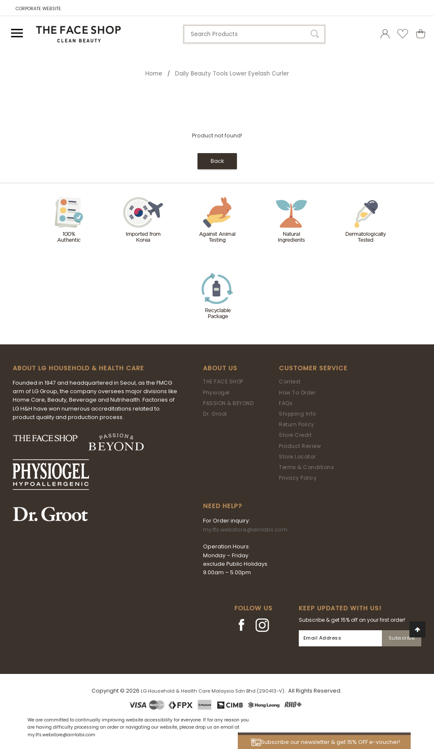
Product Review (300, 446)
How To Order (297, 392)
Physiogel (216, 392)
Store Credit (295, 435)
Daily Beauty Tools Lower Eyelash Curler (232, 74)
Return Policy (296, 424)
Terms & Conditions (306, 467)
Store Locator (297, 456)
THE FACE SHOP (223, 381)
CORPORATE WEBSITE (38, 9)
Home (153, 74)
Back (217, 161)
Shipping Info (297, 413)
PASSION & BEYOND (228, 403)
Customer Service (313, 368)
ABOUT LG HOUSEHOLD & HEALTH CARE (78, 368)
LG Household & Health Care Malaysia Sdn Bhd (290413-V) (212, 691)
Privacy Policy (298, 477)
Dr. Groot (215, 413)
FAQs (285, 403)
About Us (220, 368)
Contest (290, 381)
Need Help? (222, 506)
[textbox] (254, 34)
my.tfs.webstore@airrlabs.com (245, 529)
